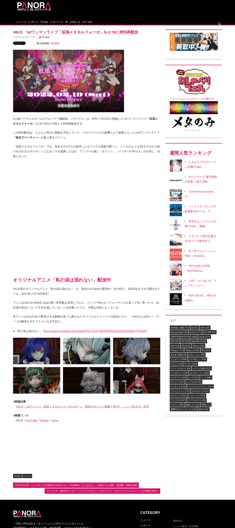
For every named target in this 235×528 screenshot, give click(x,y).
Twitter (44, 423)
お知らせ (99, 23)
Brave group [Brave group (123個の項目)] (179, 335)
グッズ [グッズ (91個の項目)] (193, 380)
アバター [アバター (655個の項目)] (190, 366)
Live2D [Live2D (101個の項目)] (204, 339)
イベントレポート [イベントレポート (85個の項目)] (180, 371)
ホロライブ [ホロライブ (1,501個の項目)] (179, 398)
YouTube (31, 423)
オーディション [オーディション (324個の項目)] (199, 376)
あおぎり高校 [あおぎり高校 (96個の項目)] (179, 357)
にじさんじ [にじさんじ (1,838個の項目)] (179, 362)
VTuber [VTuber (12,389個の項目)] (192, 353)
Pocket (55, 46)
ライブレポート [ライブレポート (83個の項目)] (197, 403)
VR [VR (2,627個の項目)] (186, 348)
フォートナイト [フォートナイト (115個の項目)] (180, 394)
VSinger (17, 478)
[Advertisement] (160, 8)
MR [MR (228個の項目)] (175, 344)
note (54, 423)
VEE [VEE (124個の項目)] (175, 348)
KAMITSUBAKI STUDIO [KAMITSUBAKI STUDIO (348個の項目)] (183, 339)
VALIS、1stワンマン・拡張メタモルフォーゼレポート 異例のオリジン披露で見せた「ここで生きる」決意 (82, 409)
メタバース (71, 23)
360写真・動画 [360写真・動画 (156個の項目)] (180, 330)
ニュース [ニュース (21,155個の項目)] (193, 385)
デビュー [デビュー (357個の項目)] (177, 385)
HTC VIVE (116, 23)
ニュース (23, 23)
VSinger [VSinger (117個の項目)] (177, 353)
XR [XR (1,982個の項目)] (206, 353)
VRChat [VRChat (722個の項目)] (198, 348)
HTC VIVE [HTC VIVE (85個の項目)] (209, 335)
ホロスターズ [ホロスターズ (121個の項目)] (200, 394)
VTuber (55, 23)
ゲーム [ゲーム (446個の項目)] (205, 380)
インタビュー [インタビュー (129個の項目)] (179, 376)
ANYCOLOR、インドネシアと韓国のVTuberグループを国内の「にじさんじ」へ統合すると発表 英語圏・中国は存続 (76, 488)
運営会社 (177, 523)
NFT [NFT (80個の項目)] (185, 344)
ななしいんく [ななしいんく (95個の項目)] (197, 357)
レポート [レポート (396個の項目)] (177, 407)
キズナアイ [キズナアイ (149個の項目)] (178, 380)
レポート (40, 23)
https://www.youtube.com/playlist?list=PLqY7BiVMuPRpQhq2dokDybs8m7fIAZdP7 (95, 334)
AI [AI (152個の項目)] (194, 330)
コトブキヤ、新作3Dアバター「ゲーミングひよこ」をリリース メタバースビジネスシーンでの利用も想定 (101, 494)
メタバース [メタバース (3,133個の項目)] (197, 398)
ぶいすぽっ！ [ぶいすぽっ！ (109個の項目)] (197, 362)
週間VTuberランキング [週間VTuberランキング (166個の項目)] (183, 412)
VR (86, 23)
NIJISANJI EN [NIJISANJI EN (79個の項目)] (198, 344)
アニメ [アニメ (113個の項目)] (176, 366)
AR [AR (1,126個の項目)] (205, 330)
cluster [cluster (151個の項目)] (195, 335)
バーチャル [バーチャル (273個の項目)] (178, 389)
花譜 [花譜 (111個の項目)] (206, 407)
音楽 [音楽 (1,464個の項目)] (203, 412)
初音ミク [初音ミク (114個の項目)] (192, 407)
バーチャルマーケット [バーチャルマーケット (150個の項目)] (200, 389)
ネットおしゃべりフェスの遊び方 (193, 102)
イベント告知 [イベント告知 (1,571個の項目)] (202, 371)
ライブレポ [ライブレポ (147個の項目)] (178, 403)
